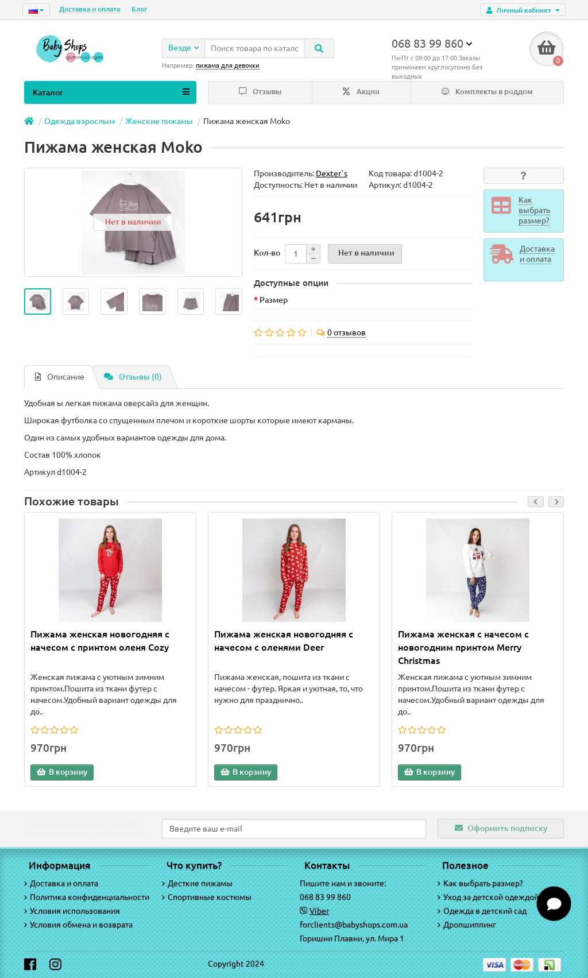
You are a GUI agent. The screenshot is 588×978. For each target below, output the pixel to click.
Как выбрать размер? (480, 883)
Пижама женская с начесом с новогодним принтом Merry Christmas (463, 647)
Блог (139, 9)
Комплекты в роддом (487, 91)
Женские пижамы (159, 121)
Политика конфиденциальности (86, 897)
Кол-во (267, 252)
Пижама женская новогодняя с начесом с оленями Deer (283, 640)
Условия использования (72, 910)
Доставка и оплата (89, 9)
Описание (59, 376)
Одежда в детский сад (482, 910)
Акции (361, 91)
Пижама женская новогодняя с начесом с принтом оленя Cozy (99, 640)
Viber (319, 910)
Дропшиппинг (467, 924)
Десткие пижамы (197, 883)
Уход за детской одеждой (488, 897)
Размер (274, 299)
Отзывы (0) (133, 376)
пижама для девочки (228, 65)
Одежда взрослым (79, 121)
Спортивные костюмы (207, 897)
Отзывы (260, 91)
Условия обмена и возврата (78, 924)
